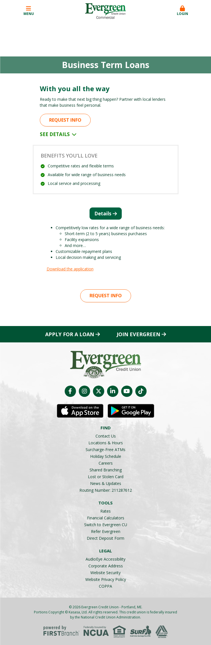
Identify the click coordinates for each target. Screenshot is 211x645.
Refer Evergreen (105, 531)
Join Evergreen (138, 334)
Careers (106, 463)
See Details (58, 134)
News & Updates (105, 483)
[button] (182, 11)
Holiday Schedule (105, 456)
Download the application (70, 269)
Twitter (98, 391)
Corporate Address (105, 566)
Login (182, 11)
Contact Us (105, 436)
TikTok (141, 391)
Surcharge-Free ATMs (105, 449)
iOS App (80, 411)
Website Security (105, 572)
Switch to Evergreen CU (105, 524)
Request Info (65, 120)
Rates (105, 511)
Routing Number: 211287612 (105, 490)
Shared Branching (106, 470)
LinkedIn (112, 391)
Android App (131, 411)
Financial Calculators (105, 518)
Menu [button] (28, 11)
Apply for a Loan (69, 334)
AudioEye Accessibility (105, 559)
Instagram (84, 391)
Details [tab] (102, 213)
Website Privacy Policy (105, 579)
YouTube (126, 391)
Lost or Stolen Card (105, 476)
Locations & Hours (105, 442)
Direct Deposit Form (105, 538)
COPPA (105, 586)
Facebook (70, 391)
